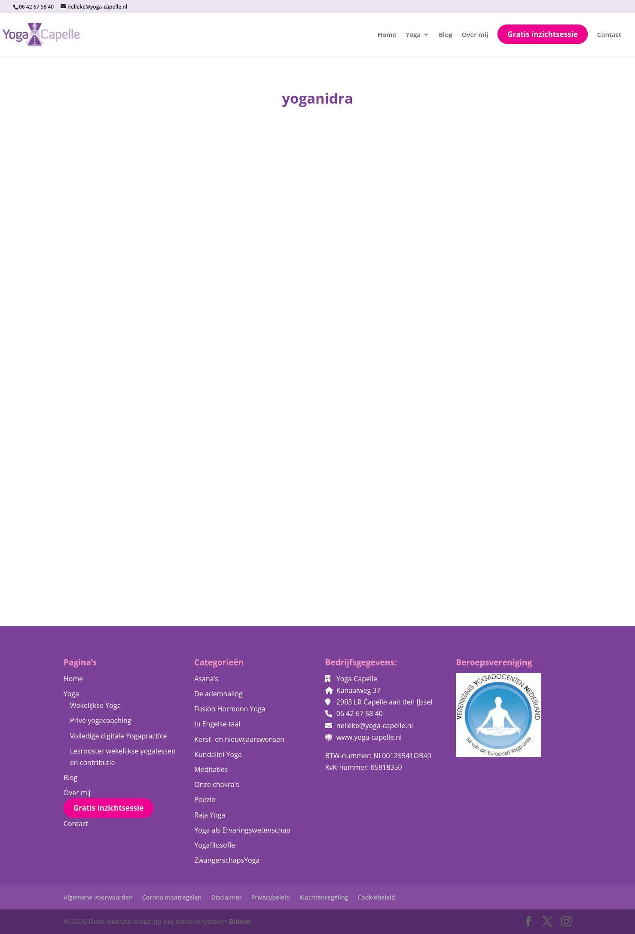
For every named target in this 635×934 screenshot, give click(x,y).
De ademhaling (218, 693)
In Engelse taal (217, 724)
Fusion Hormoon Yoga (229, 709)
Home (387, 35)
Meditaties (211, 769)
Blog (445, 35)
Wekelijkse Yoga (95, 705)
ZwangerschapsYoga (226, 860)
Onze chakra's (216, 784)
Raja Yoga (209, 815)
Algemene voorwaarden (98, 897)
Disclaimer (226, 897)
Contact (609, 35)
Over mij (475, 35)
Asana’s (206, 678)
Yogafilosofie (214, 845)
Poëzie (204, 799)
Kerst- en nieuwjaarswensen (239, 739)
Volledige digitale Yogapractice (118, 736)
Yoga (413, 35)
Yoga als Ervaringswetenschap (242, 830)
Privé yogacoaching (100, 720)
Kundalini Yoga (217, 754)
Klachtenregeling (323, 897)
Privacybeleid (270, 897)
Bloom (240, 921)
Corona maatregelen (172, 897)
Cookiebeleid (376, 897)
